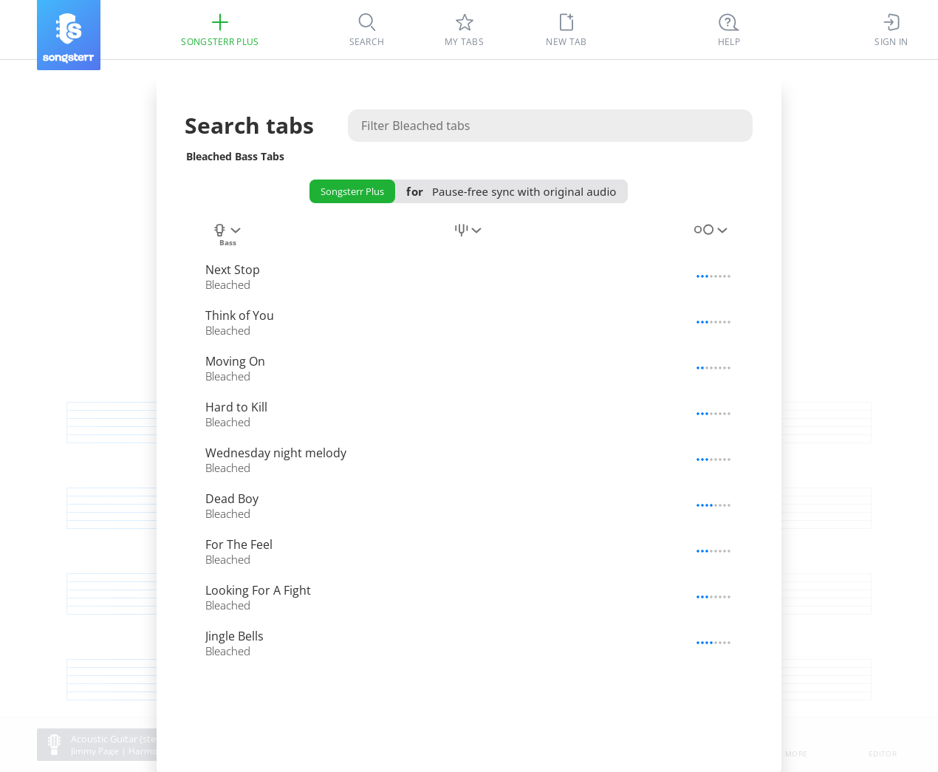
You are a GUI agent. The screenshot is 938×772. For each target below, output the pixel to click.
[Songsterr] (68, 35)
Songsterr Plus (352, 191)
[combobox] (227, 235)
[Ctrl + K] (729, 29)
